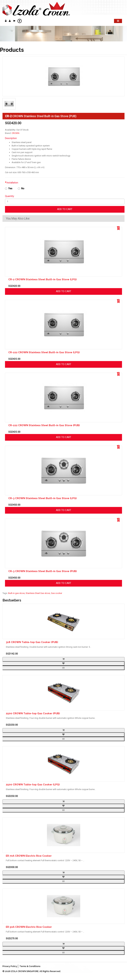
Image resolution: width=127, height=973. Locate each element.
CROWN (15, 133)
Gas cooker (56, 593)
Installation (12, 182)
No (21, 188)
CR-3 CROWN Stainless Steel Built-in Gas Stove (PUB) (42, 571)
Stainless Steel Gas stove (38, 593)
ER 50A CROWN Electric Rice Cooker (29, 926)
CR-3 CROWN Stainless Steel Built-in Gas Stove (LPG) (42, 498)
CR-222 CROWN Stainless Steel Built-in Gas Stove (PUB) (44, 425)
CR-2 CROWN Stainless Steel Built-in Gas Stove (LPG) (42, 279)
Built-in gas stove (16, 593)
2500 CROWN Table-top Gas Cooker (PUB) (33, 713)
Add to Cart (64, 209)
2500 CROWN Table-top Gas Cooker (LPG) (33, 784)
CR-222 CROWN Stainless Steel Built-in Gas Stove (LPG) (44, 352)
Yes (8, 188)
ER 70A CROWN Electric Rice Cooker (29, 855)
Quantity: (9, 196)
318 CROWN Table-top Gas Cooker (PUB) (32, 642)
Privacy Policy (9, 966)
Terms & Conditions (29, 966)
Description (11, 138)
